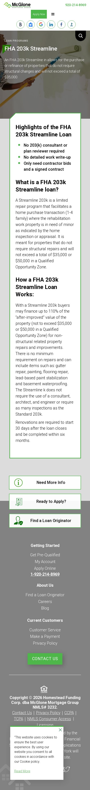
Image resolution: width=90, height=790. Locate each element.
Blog (45, 608)
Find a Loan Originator (45, 595)
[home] (17, 5)
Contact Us (45, 658)
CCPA (69, 712)
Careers (45, 601)
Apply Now (39, 14)
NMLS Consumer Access (49, 719)
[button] (53, 14)
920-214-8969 (75, 5)
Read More (22, 771)
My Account (45, 561)
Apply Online (45, 568)
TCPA (18, 719)
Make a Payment (45, 636)
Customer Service (45, 630)
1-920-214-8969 (45, 574)
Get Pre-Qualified (45, 555)
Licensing (45, 725)
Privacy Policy (45, 643)
